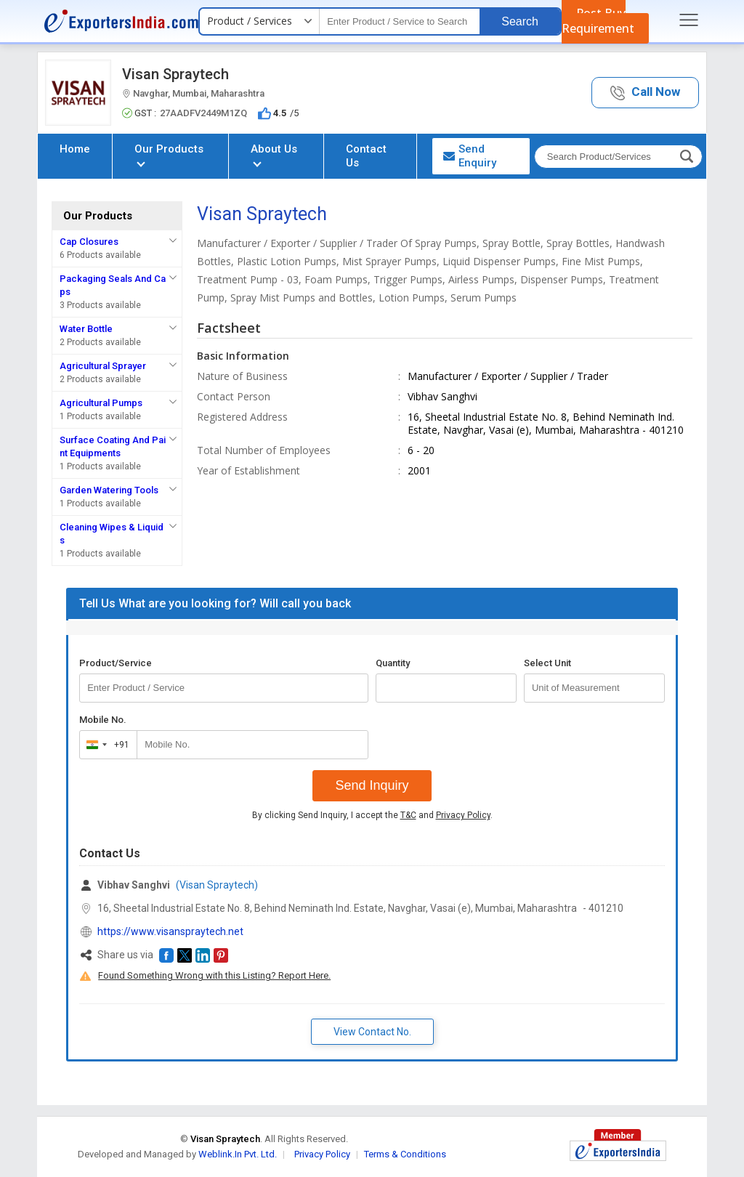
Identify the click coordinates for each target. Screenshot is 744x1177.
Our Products (168, 154)
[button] (645, 93)
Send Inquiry (371, 785)
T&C (408, 815)
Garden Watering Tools (109, 490)
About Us (274, 154)
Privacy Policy (463, 815)
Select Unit (547, 663)
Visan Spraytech (175, 74)
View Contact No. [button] (372, 1032)
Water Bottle (86, 328)
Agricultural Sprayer (103, 365)
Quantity (393, 663)
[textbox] (400, 21)
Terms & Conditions (405, 1154)
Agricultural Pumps (101, 402)
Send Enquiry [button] (469, 155)
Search (519, 21)
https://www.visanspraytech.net (170, 931)
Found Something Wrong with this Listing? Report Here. (214, 975)
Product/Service (115, 663)
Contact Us (366, 155)
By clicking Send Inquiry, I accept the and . (372, 815)
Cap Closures (89, 241)
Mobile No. (102, 719)
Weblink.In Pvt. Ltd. (237, 1154)
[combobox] (105, 745)
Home (75, 148)
